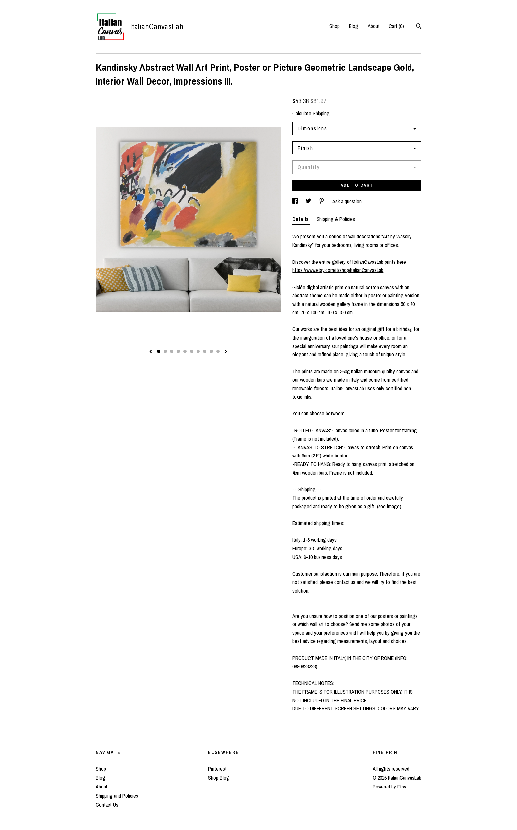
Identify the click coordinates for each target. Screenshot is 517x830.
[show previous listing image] (150, 352)
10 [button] (218, 351)
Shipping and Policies (117, 795)
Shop (334, 26)
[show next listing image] (226, 352)
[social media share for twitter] (309, 201)
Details (301, 219)
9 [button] (211, 351)
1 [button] (158, 351)
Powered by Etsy (389, 786)
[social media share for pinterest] (322, 201)
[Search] (418, 27)
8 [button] (204, 351)
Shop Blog (218, 777)
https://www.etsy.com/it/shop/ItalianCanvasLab (337, 270)
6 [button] (191, 351)
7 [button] (198, 351)
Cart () (396, 26)
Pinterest (217, 768)
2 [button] (165, 351)
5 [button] (185, 351)
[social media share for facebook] (295, 201)
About (374, 26)
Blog (353, 26)
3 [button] (171, 351)
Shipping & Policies (336, 219)
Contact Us (107, 804)
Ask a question (347, 201)
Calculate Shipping (311, 113)
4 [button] (178, 351)
